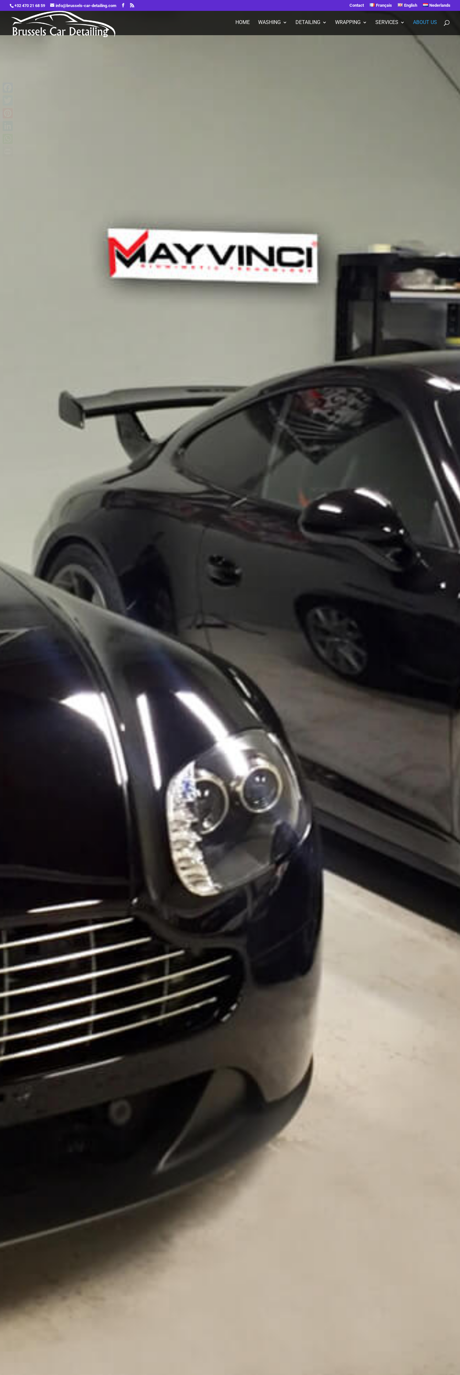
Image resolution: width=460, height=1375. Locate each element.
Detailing (307, 22)
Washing (269, 22)
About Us (425, 22)
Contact (356, 5)
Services (386, 22)
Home (242, 22)
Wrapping (348, 22)
